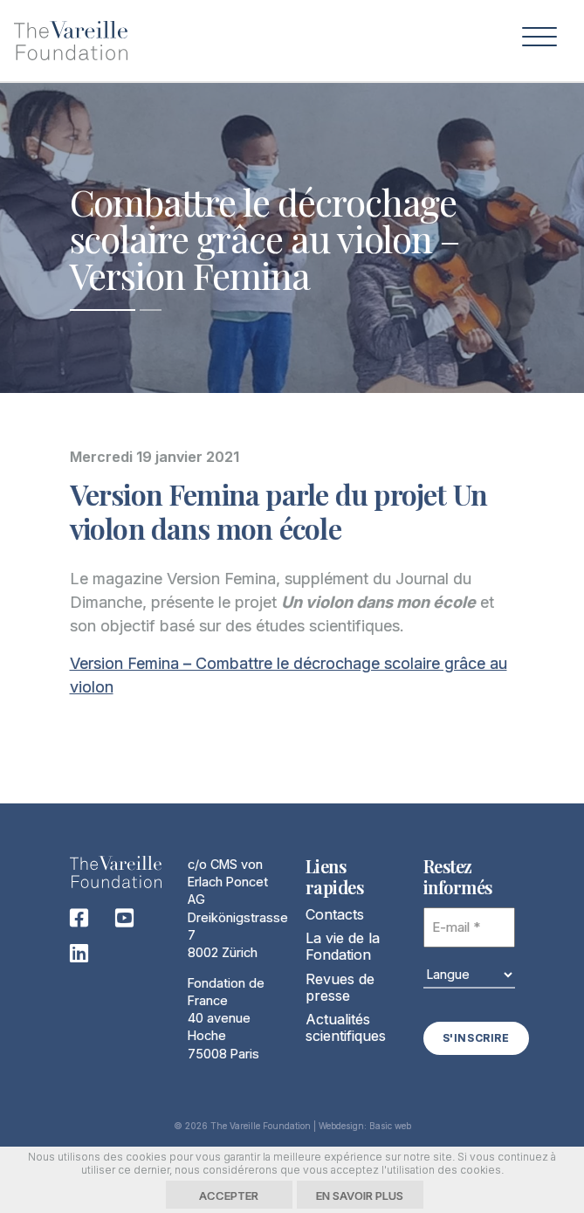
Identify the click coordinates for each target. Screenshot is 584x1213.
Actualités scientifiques (346, 1027)
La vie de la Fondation (343, 946)
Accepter (228, 1196)
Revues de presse (340, 987)
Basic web (390, 1125)
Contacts (335, 914)
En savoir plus (359, 1196)
